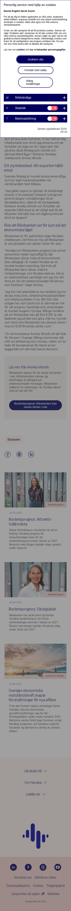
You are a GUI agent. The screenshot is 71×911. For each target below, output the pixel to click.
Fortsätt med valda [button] (36, 70)
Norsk (24, 11)
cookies (20, 49)
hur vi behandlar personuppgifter (48, 49)
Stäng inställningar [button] (33, 82)
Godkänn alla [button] (35, 59)
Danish (7, 11)
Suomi (31, 11)
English (16, 11)
